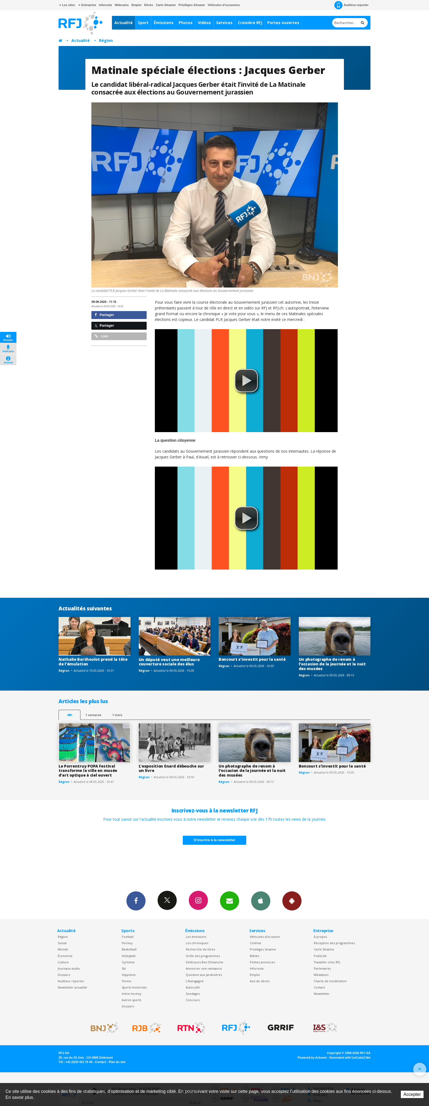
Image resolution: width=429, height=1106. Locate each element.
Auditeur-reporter (351, 5)
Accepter (412, 1094)
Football (128, 936)
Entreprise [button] (87, 5)
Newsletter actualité (72, 987)
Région (106, 40)
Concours (193, 1000)
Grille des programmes (203, 956)
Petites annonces (262, 962)
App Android (292, 900)
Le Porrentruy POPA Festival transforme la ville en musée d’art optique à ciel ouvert (88, 770)
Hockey (127, 943)
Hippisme (129, 974)
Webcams (122, 5)
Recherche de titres (200, 949)
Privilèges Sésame (191, 5)
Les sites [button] (67, 5)
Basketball (129, 949)
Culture (63, 962)
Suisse (62, 943)
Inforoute (105, 5)
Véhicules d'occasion (265, 936)
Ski (124, 968)
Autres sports (131, 1000)
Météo (254, 956)
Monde (63, 949)
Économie (65, 956)
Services (224, 22)
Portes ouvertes (283, 22)
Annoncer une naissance (204, 968)
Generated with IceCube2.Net (349, 1057)
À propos (320, 936)
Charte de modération (330, 981)
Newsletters (229, 900)
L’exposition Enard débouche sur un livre (171, 768)
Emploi (136, 5)
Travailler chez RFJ (327, 962)
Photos (186, 22)
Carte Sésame (166, 5)
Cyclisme (128, 962)
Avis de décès (259, 981)
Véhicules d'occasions (224, 5)
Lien (101, 336)
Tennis (126, 981)
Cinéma (255, 943)
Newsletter (322, 993)
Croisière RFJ (250, 22)
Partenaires (322, 968)
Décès (148, 5)
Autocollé (193, 987)
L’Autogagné (195, 981)
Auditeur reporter (71, 981)
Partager (104, 315)
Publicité (320, 956)
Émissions (163, 22)
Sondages (193, 993)
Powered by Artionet (312, 1057)
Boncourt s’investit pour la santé (252, 659)
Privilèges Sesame (263, 949)
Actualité (123, 22)
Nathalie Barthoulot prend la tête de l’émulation (93, 662)
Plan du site (117, 1062)
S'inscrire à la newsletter (214, 840)
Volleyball (128, 956)
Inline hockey (131, 993)
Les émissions (196, 936)
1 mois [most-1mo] (117, 715)
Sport (143, 22)
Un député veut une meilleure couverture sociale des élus (169, 662)
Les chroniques (197, 943)
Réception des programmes (334, 943)
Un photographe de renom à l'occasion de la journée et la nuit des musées (332, 664)
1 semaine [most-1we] (93, 715)
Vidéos (204, 22)
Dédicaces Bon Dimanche (204, 962)
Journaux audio (69, 968)
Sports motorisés (134, 987)
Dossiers (64, 974)
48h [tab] (69, 715)
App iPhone (260, 900)
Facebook (136, 900)
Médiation (321, 974)
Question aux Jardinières (204, 974)
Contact (319, 987)
